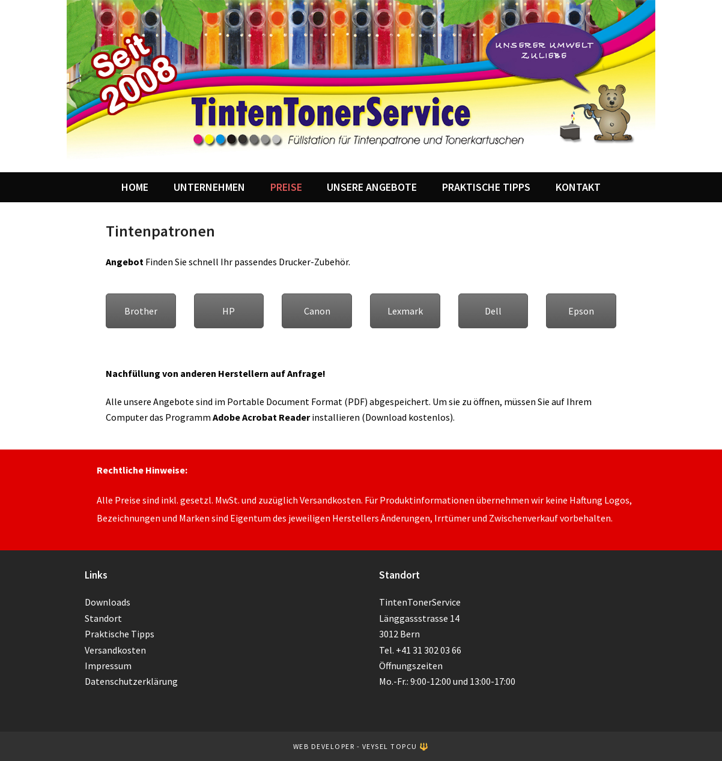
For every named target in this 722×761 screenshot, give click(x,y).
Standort (103, 618)
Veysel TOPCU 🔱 (395, 746)
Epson (581, 311)
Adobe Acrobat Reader (261, 417)
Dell (493, 311)
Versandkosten (115, 650)
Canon (317, 311)
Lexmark (405, 311)
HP (228, 311)
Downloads (107, 602)
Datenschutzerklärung (131, 681)
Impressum (108, 666)
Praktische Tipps (119, 634)
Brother (140, 311)
